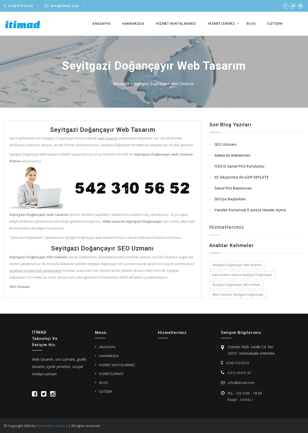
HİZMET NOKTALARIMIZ (176, 23)
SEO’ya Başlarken (230, 199)
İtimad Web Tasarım (52, 425)
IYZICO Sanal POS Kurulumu (239, 166)
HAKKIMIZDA (133, 23)
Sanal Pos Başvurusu (233, 188)
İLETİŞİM (274, 23)
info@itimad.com (62, 6)
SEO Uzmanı (226, 145)
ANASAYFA (101, 23)
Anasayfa (121, 83)
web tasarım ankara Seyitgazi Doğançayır (242, 275)
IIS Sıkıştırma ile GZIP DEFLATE (242, 177)
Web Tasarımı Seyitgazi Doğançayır (238, 294)
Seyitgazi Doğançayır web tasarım (237, 265)
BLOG (251, 23)
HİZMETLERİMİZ (221, 23)
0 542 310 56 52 (18, 6)
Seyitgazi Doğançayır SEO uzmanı (236, 284)
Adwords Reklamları (233, 155)
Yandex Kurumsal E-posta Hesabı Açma (250, 210)
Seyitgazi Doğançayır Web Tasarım (163, 83)
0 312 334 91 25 (236, 372)
